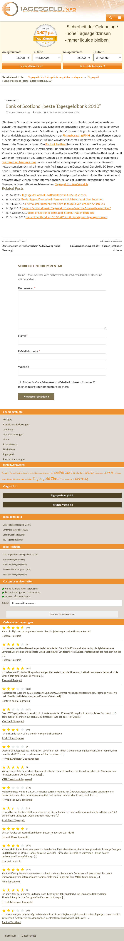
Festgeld (7, 419)
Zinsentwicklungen (14, 459)
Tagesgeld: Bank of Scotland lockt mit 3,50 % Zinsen (54, 195)
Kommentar (26, 288)
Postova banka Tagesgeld (16, 700)
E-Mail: (6, 603)
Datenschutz (28, 935)
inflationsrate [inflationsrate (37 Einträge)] (99, 473)
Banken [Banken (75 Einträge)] (5, 473)
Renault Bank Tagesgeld (15, 836)
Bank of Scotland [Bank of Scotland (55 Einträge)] (17, 473)
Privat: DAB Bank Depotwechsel (20, 758)
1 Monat (47, 57)
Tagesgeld (93, 77)
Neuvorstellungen (13, 434)
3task (38, 112)
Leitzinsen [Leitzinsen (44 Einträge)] (117, 473)
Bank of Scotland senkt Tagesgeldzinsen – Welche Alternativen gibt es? (66, 208)
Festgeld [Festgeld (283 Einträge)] (66, 472)
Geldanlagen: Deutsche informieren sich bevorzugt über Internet (62, 199)
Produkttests (10, 444)
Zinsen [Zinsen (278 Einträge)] (56, 478)
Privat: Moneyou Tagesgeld (17, 799)
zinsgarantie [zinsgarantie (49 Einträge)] (67, 479)
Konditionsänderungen (16, 424)
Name (22, 335)
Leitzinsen (8, 429)
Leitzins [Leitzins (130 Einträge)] (108, 472)
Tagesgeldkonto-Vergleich (71, 184)
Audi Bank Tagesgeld (13, 820)
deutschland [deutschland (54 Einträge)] (29, 473)
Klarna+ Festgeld (11, 860)
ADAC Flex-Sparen (13, 738)
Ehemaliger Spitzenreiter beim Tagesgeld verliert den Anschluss (65, 203)
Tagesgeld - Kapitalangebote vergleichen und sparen (55, 77)
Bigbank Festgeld (11, 635)
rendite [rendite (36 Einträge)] (4, 479)
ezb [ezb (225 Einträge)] (56, 472)
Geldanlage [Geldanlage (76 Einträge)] (78, 473)
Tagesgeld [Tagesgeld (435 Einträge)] (41, 478)
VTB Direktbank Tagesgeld (17, 779)
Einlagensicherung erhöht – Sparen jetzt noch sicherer (92, 245)
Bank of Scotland (56, 144)
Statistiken (9, 449)
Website (23, 366)
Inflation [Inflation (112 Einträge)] (89, 472)
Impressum (10, 935)
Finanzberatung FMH (76, 135)
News (6, 439)
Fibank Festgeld (11, 881)
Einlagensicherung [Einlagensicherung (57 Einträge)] (43, 473)
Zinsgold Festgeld (12, 680)
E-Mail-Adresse (29, 351)
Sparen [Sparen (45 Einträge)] (9, 479)
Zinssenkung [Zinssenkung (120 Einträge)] (80, 478)
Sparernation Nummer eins (19, 162)
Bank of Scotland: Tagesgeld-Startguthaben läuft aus (61, 212)
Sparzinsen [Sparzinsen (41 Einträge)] (17, 479)
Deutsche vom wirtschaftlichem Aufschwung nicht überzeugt (32, 245)
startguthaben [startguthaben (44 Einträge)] (26, 479)
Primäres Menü (119, 17)
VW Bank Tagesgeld (13, 721)
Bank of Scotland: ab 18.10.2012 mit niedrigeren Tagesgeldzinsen (66, 217)
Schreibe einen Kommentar (63, 112)
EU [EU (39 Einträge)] (52, 473)
